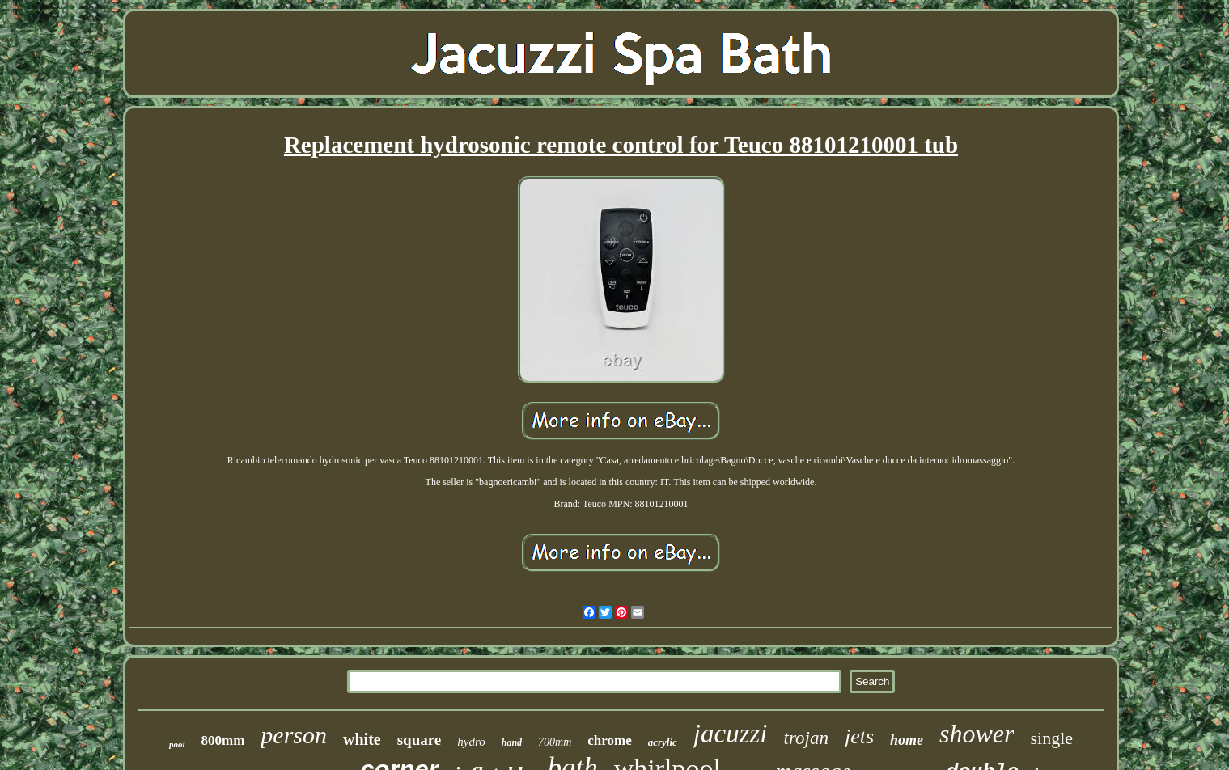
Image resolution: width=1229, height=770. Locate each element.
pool (177, 744)
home (906, 740)
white (362, 739)
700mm (554, 742)
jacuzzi (730, 733)
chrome (609, 740)
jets (859, 736)
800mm (223, 740)
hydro (471, 741)
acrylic (662, 742)
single (1051, 738)
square (419, 739)
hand (512, 742)
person (294, 734)
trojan (806, 738)
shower (976, 733)
